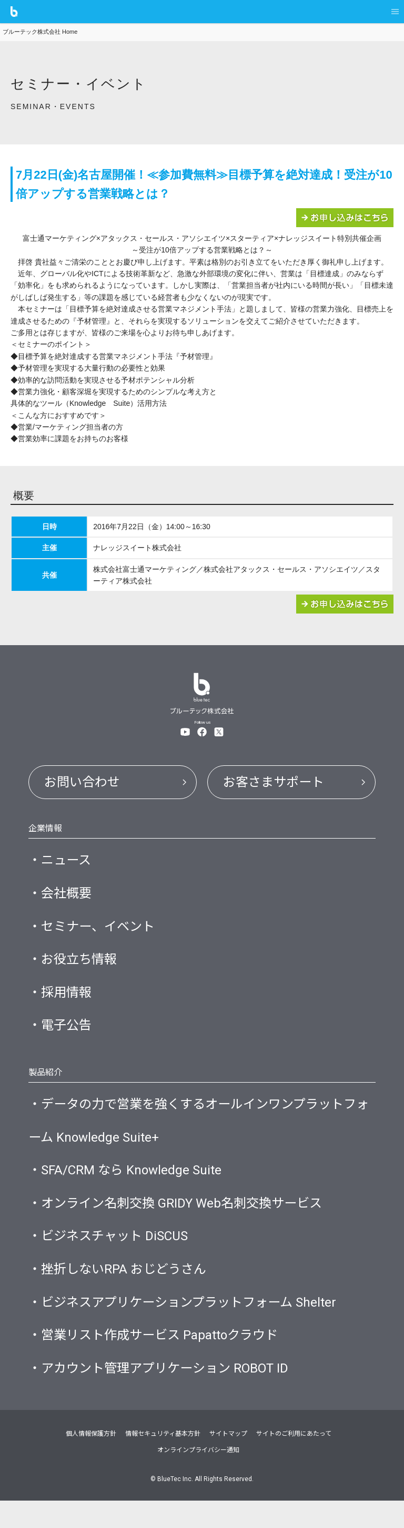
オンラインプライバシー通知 (198, 1478)
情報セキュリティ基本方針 (162, 1461)
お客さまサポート (276, 783)
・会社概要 (61, 898)
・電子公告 (61, 1036)
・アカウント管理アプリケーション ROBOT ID (164, 1395)
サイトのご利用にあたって (293, 1461)
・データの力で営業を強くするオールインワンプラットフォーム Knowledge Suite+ (199, 1134)
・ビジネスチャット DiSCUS (111, 1256)
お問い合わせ (84, 783)
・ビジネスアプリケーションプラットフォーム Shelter (188, 1325)
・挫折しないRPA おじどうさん (121, 1291)
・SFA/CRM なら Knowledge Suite (128, 1186)
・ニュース (61, 863)
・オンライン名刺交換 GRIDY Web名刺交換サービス (181, 1221)
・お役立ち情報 (74, 967)
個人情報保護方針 (91, 1461)
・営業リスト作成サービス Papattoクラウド (158, 1360)
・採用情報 (61, 1001)
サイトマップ (228, 1461)
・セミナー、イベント (94, 932)
